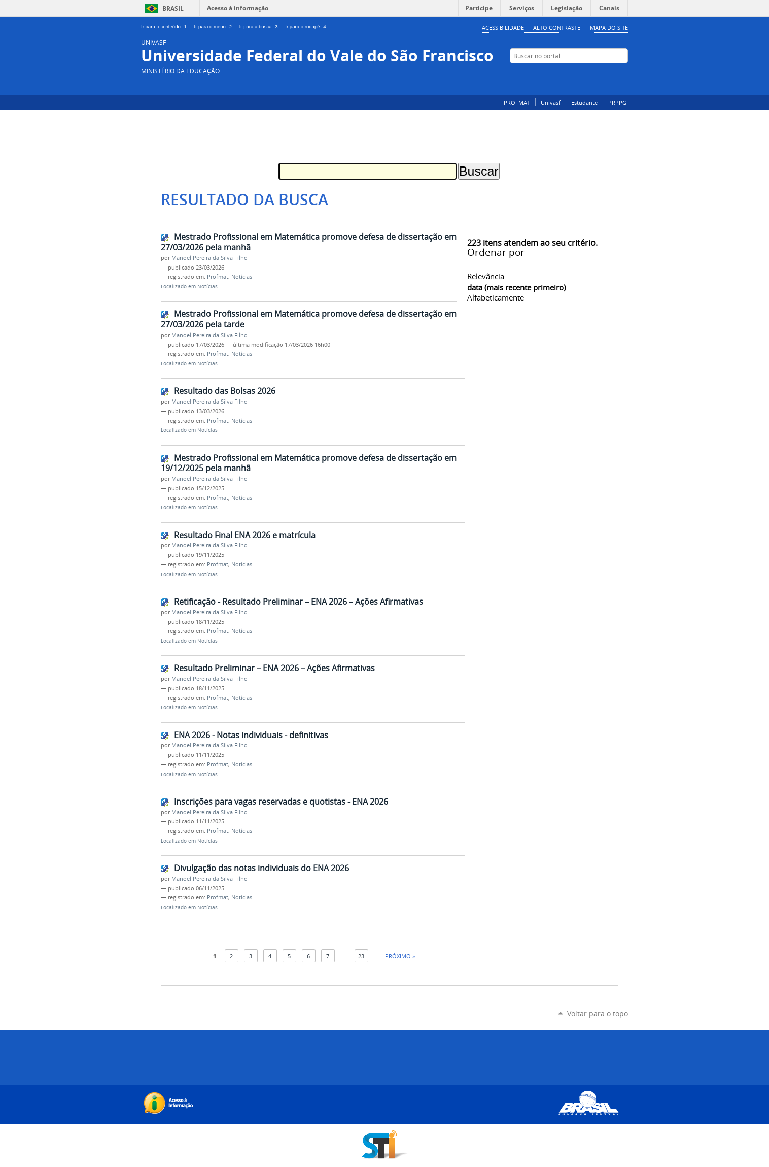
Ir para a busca (260, 26)
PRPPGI (618, 102)
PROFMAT (517, 102)
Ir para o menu (214, 26)
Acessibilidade (503, 27)
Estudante (584, 102)
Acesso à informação (237, 8)
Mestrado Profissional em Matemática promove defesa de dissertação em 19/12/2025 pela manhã (309, 463)
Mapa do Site (609, 27)
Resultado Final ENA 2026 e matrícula (245, 535)
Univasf (551, 102)
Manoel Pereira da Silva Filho (209, 257)
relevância (485, 276)
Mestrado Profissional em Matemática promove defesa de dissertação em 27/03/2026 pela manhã (309, 242)
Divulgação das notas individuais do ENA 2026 (261, 868)
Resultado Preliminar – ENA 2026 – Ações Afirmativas (274, 668)
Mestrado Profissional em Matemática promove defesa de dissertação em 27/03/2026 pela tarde (309, 319)
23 (361, 956)
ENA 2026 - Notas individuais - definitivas (251, 735)
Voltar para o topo (597, 1013)
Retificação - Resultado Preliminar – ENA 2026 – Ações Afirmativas (298, 601)
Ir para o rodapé (306, 26)
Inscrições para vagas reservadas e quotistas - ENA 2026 (281, 801)
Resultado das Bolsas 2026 (224, 390)
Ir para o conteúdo (165, 26)
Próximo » (400, 956)
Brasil (173, 8)
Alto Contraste (556, 27)
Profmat (217, 276)
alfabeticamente (495, 297)
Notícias (241, 276)
